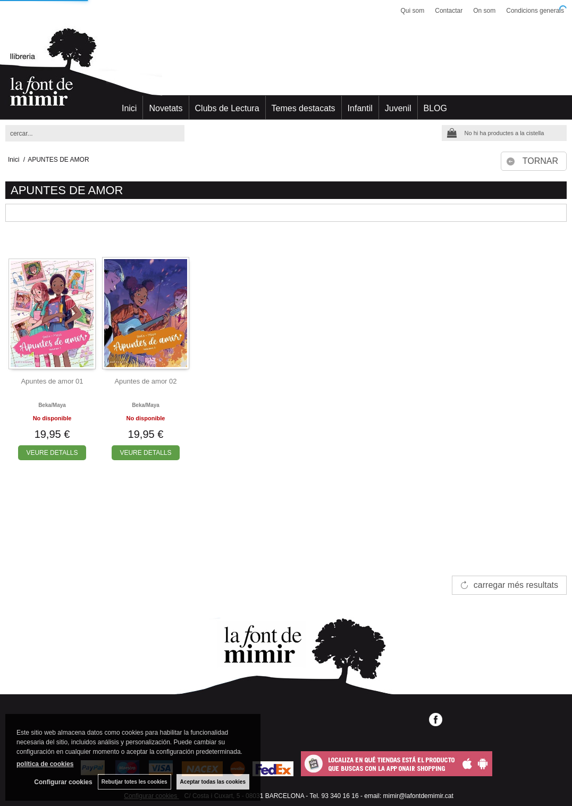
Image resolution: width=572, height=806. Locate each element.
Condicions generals (535, 10)
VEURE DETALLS (52, 452)
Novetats (165, 108)
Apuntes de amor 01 (52, 381)
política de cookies (44, 764)
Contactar (448, 10)
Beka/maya (52, 405)
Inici (129, 108)
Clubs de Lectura (227, 108)
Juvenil (398, 108)
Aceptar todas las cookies (213, 782)
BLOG (435, 108)
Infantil (360, 108)
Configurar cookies (63, 782)
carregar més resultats (516, 584)
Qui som (413, 10)
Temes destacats (303, 108)
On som (484, 10)
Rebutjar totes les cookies (134, 782)
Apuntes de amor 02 (145, 381)
